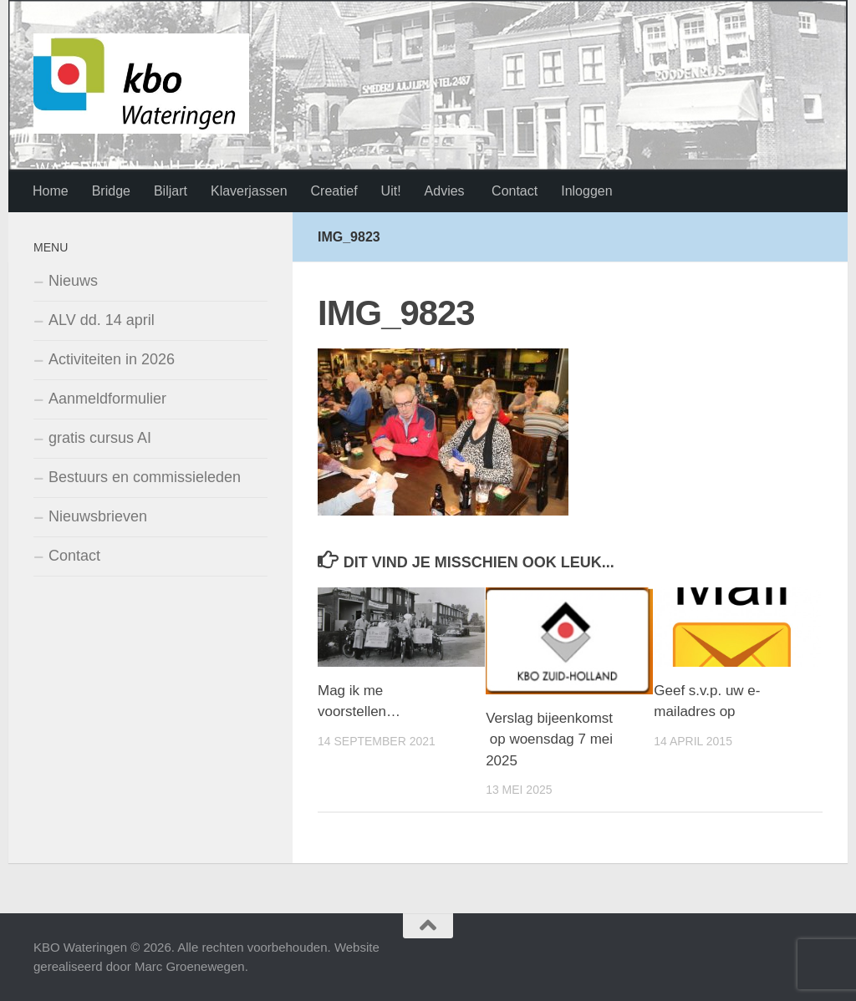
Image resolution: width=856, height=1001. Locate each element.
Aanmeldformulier (107, 398)
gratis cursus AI (99, 437)
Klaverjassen (249, 191)
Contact (513, 191)
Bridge (111, 191)
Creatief (334, 191)
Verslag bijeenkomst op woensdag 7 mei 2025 (549, 739)
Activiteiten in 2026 (111, 359)
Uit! (391, 191)
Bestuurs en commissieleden (144, 477)
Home (51, 191)
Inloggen (586, 191)
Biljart (170, 191)
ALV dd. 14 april (101, 320)
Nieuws (73, 280)
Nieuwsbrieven (97, 516)
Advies (445, 191)
